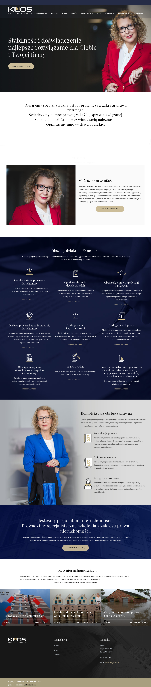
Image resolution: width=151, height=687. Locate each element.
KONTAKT (108, 13)
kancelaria (108, 663)
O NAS (64, 13)
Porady (7, 623)
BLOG (99, 13)
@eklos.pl (115, 663)
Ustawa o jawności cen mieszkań (24, 616)
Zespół (56, 655)
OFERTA (54, 13)
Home (56, 646)
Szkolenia (138, 13)
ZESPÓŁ (74, 13)
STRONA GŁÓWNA (40, 13)
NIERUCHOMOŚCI (124, 13)
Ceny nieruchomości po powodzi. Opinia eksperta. (125, 614)
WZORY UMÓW (86, 13)
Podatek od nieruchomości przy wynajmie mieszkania (74, 614)
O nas (56, 650)
